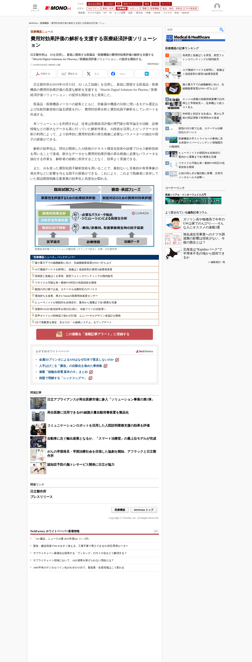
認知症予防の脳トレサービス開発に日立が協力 (80, 464)
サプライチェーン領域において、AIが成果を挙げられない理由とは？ (73, 560)
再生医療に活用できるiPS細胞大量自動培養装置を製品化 (88, 412)
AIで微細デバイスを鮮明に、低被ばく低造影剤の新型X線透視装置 (73, 269)
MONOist (33, 23)
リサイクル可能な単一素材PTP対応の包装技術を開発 (65, 282)
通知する (72, 73)
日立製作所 (38, 491)
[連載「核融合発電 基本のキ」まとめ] (66, 371)
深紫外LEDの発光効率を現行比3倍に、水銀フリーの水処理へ (70, 309)
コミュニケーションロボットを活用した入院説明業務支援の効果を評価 (98, 425)
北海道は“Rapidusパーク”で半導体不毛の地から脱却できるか (204, 253)
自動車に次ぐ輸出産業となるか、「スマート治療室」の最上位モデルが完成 (101, 438)
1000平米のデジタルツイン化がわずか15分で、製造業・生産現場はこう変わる (78, 567)
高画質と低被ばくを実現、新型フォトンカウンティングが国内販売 (74, 276)
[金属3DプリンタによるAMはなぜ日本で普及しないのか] (79, 359)
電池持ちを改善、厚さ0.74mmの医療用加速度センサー (66, 295)
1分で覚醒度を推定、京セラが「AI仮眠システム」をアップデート (73, 322)
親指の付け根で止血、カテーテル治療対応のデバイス (66, 289)
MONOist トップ (143, 509)
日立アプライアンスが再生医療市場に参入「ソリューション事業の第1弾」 (101, 399)
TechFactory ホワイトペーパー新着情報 (54, 531)
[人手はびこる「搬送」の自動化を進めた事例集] (73, 365)
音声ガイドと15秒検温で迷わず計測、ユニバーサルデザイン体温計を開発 (78, 315)
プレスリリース (41, 497)
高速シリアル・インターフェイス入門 (185, 194)
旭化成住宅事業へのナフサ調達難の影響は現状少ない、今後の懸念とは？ (204, 238)
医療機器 (44, 23)
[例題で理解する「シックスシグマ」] (65, 378)
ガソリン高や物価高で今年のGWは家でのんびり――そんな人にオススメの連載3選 (204, 223)
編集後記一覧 (218, 262)
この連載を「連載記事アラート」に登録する (97, 334)
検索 (222, 29)
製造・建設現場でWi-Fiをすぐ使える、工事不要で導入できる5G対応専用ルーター (80, 545)
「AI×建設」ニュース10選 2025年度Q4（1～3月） (62, 538)
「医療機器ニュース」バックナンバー (53, 257)
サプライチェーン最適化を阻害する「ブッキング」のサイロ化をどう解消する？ (80, 553)
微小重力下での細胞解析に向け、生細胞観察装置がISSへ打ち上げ (73, 262)
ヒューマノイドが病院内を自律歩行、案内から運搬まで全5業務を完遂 (76, 302)
